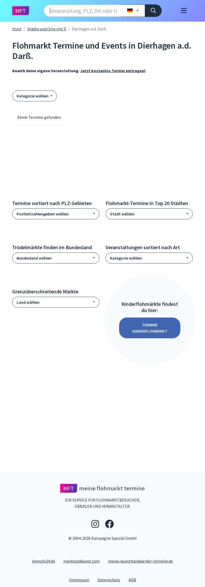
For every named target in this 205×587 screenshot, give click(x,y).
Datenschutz (111, 579)
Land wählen (28, 302)
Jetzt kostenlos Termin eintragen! (113, 70)
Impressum (81, 579)
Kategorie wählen (33, 95)
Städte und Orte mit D (46, 28)
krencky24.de (43, 561)
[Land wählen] (133, 10)
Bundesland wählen (34, 258)
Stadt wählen (122, 213)
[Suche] (153, 10)
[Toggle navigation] (184, 10)
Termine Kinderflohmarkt (149, 328)
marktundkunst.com (81, 561)
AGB (134, 579)
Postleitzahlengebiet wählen (43, 213)
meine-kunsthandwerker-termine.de (140, 561)
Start (17, 28)
